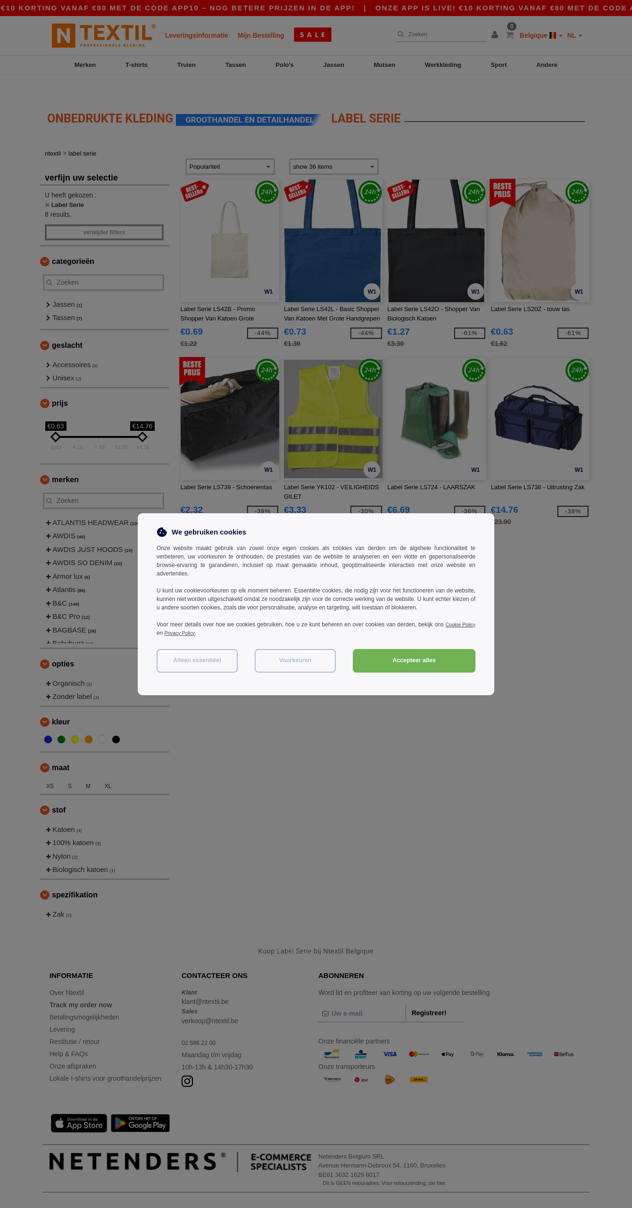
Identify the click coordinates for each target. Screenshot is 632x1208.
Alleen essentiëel (197, 660)
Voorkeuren (295, 660)
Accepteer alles (414, 660)
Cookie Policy (458, 624)
